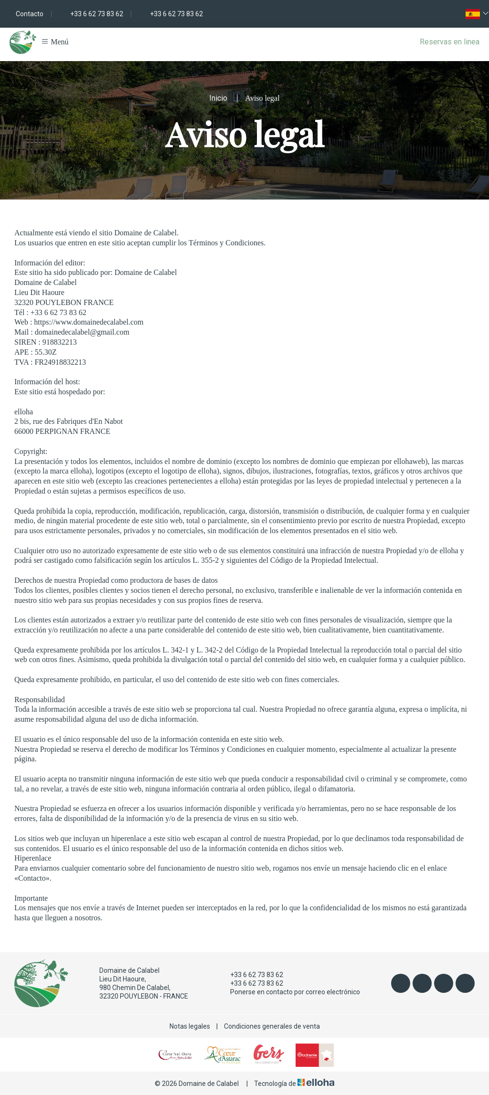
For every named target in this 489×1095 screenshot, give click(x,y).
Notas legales (190, 1026)
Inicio (218, 98)
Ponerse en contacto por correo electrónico (289, 992)
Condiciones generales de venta (272, 1026)
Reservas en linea (449, 41)
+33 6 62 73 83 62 (251, 974)
